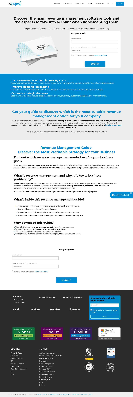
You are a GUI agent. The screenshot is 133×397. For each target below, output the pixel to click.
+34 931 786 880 (49, 297)
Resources (99, 4)
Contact (120, 4)
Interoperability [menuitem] (45, 369)
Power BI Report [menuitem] (17, 353)
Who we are (79, 4)
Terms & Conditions (100, 55)
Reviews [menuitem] (42, 385)
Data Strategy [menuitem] (16, 366)
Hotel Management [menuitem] (46, 364)
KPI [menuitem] (12, 361)
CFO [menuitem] (12, 372)
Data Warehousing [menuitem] (46, 374)
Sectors (57, 4)
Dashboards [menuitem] (43, 361)
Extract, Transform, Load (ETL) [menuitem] (50, 356)
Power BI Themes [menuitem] (17, 364)
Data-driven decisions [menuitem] (18, 369)
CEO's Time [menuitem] (15, 356)
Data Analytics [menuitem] (44, 380)
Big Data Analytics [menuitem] (46, 358)
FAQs (90, 394)
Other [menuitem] (13, 374)
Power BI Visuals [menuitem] (17, 358)
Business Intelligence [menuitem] (47, 372)
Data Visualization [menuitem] (45, 366)
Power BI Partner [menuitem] (45, 377)
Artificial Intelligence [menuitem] (47, 353)
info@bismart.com (74, 297)
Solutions (67, 4)
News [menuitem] (41, 382)
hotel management (113, 125)
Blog (90, 4)
